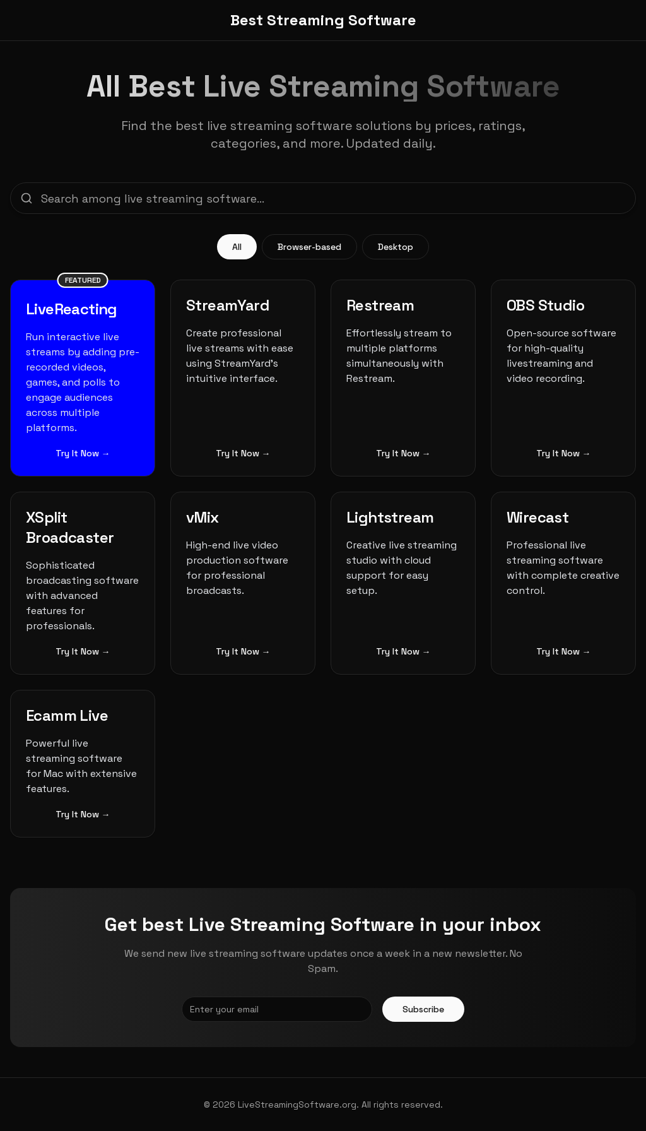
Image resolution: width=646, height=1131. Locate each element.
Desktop (395, 246)
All (237, 246)
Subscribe (423, 1009)
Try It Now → (83, 453)
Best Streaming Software (323, 20)
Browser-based (309, 246)
